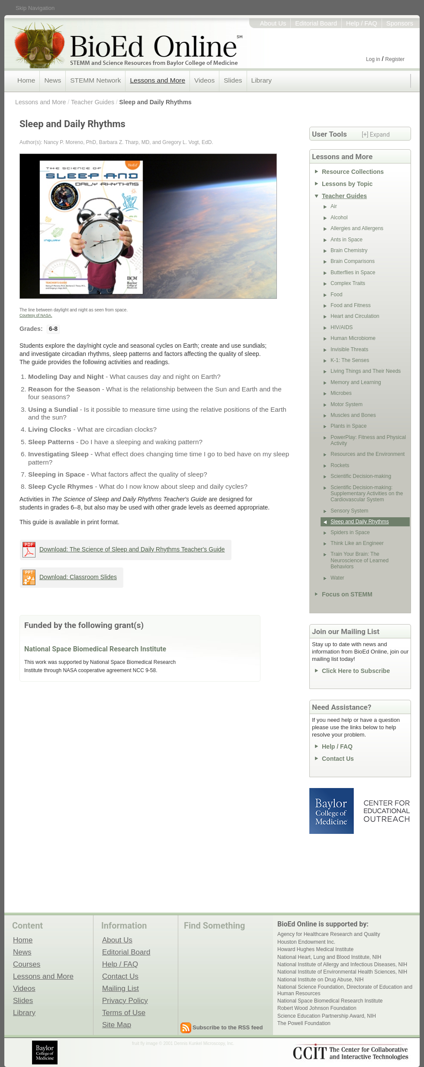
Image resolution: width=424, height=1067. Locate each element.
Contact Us (338, 758)
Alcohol (339, 218)
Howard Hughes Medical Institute (315, 949)
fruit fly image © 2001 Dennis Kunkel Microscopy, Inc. (183, 1043)
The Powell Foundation (304, 1023)
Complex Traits (348, 283)
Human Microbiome (353, 338)
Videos (204, 80)
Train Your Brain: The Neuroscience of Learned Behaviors (360, 560)
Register (395, 59)
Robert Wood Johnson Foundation (317, 1008)
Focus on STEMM (347, 594)
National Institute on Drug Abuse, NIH (320, 980)
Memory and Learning (356, 382)
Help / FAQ (361, 23)
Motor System (347, 404)
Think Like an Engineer (357, 543)
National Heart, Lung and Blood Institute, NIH (329, 957)
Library (261, 80)
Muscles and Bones (353, 415)
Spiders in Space (350, 532)
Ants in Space (347, 240)
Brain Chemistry (349, 250)
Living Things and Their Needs (366, 371)
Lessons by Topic (347, 183)
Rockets (340, 465)
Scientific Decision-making (361, 476)
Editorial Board (316, 23)
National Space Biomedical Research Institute (95, 649)
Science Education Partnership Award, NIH (326, 1016)
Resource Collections (353, 171)
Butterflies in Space (353, 272)
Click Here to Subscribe (356, 670)
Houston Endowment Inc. (306, 942)
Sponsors (399, 23)
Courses (26, 964)
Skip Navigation (35, 8)
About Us (273, 23)
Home (26, 80)
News (52, 80)
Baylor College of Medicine (332, 811)
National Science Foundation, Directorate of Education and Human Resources (344, 990)
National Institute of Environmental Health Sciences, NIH (342, 972)
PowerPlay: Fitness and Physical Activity (368, 440)
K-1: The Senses (350, 360)
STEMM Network (95, 80)
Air (334, 206)
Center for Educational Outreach (386, 811)
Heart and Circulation (355, 316)
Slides (233, 80)
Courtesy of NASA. (35, 315)
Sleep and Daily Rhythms (155, 102)
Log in (373, 59)
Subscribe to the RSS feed (228, 1027)
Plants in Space (348, 426)
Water (337, 578)
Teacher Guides (92, 102)
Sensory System (349, 511)
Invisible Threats (349, 349)
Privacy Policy (125, 1000)
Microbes (341, 393)
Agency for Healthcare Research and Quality (328, 934)
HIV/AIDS (342, 327)
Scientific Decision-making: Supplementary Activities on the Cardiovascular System (367, 493)
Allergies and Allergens (357, 228)
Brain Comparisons (353, 261)
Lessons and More (157, 80)
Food (336, 295)
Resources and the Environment (368, 454)
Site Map (116, 1025)
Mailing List (120, 988)
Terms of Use (123, 1012)
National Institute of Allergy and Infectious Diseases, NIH (342, 964)
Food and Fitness (351, 305)
